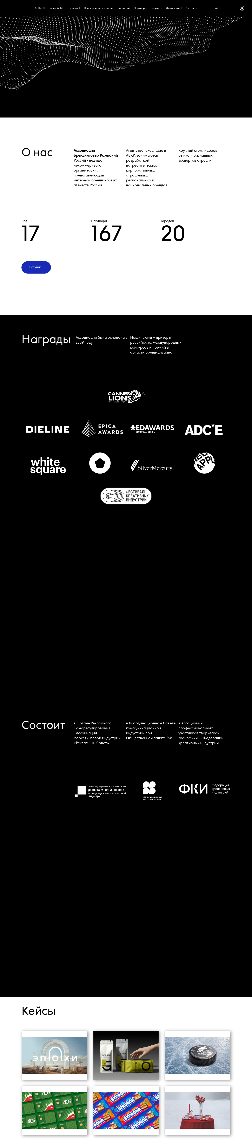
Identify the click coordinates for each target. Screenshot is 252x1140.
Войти (217, 8)
